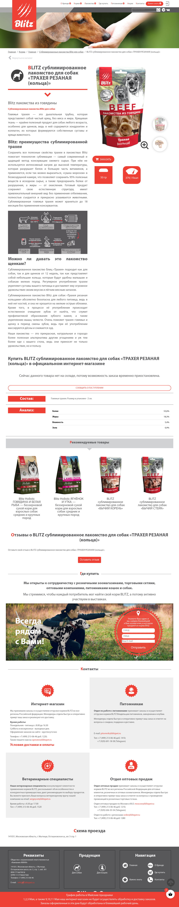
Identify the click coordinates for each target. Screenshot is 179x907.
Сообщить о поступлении (89, 388)
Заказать (105, 159)
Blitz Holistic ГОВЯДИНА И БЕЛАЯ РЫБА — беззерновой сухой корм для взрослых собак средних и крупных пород (26, 508)
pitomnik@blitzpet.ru (111, 733)
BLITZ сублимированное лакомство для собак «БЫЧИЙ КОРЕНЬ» (110, 503)
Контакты (140, 4)
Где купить (103, 4)
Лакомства (90, 3)
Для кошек (102, 873)
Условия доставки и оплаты (32, 745)
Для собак (77, 873)
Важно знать (154, 3)
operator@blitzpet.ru (42, 740)
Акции (130, 4)
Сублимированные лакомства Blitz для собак (31, 109)
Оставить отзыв (89, 559)
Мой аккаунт (167, 3)
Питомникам (117, 3)
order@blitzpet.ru (131, 815)
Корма (78, 3)
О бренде (66, 3)
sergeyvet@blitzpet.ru (40, 799)
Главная (125, 865)
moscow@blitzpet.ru (144, 804)
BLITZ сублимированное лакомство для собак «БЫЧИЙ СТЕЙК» (152, 503)
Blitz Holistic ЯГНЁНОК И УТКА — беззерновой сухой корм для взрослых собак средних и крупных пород (68, 507)
